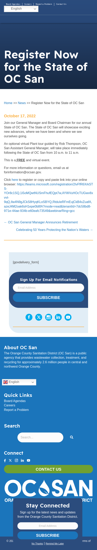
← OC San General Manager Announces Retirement (41, 222)
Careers (27, 4)
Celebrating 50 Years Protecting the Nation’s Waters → (54, 229)
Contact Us (61, 4)
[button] (72, 437)
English (13, 9)
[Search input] (40, 437)
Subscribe (47, 535)
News (22, 103)
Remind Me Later (55, 543)
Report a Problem (44, 4)
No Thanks (37, 543)
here (15, 179)
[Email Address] (47, 525)
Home (8, 103)
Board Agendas (13, 4)
